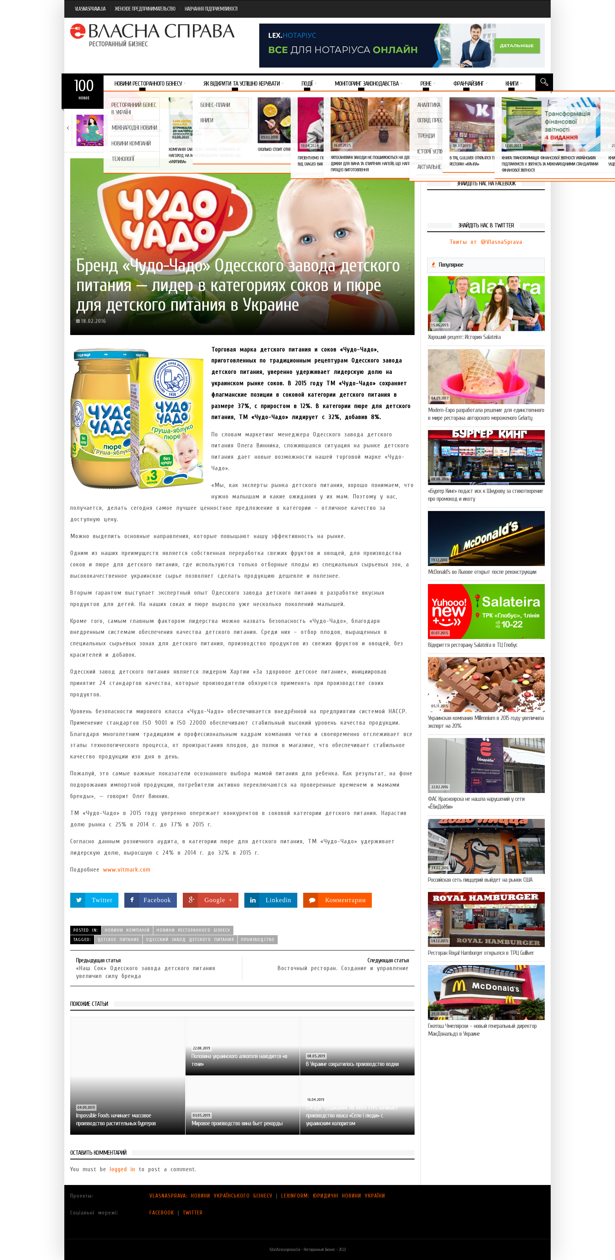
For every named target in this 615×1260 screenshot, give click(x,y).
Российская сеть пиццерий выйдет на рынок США (480, 879)
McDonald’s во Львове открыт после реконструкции (482, 571)
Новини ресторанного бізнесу (193, 930)
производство (258, 939)
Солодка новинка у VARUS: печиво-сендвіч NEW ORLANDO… (511, 127)
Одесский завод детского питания (190, 939)
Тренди (123, 117)
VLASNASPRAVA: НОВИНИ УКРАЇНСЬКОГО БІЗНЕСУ (211, 1195)
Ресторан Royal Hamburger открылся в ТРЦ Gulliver (481, 952)
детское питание (118, 939)
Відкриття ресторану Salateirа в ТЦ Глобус (472, 644)
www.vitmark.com (127, 869)
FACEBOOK (161, 1212)
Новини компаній (228, 117)
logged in (122, 1169)
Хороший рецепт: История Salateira (464, 337)
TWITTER (193, 1212)
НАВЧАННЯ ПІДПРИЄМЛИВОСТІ (211, 9)
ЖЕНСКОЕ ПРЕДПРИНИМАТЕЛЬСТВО (145, 9)
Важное (119, 99)
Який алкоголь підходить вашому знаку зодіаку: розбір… (138, 127)
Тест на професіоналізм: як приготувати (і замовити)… (229, 127)
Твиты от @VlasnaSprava (485, 241)
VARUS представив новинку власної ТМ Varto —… (321, 127)
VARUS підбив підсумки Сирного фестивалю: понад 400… (416, 130)
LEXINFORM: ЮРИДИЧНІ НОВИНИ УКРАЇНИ (333, 1195)
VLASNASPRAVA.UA (90, 9)
